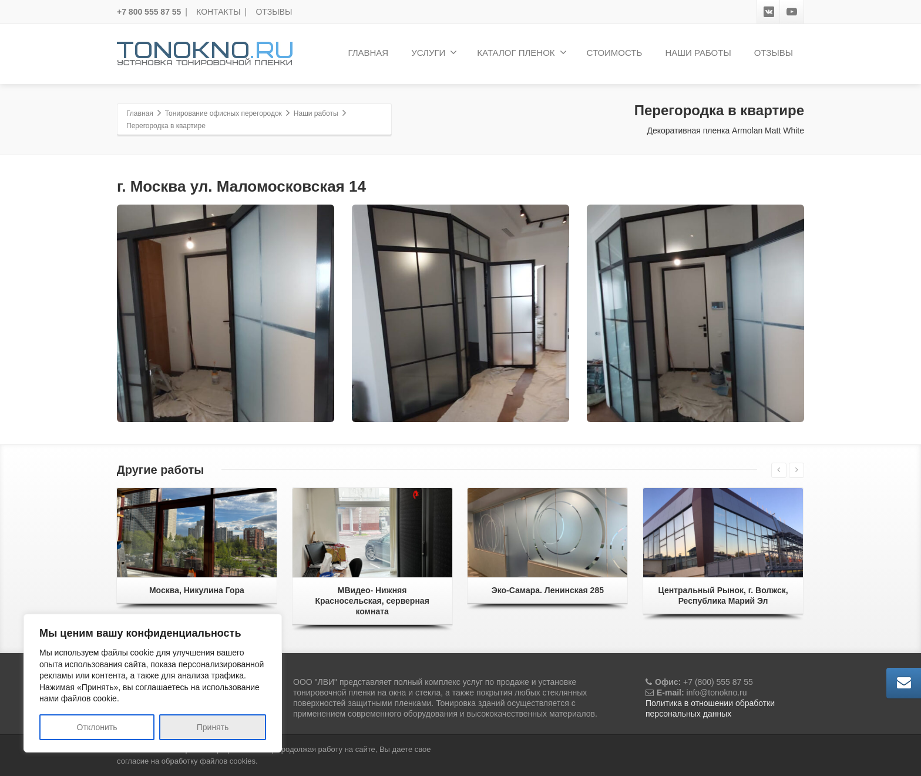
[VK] (769, 12)
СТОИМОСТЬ (615, 53)
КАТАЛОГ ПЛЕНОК (521, 52)
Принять (213, 727)
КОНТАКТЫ (218, 11)
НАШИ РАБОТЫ (698, 53)
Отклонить (97, 727)
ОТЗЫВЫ (274, 11)
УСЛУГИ (434, 52)
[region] (152, 683)
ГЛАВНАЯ (368, 53)
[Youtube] (792, 12)
